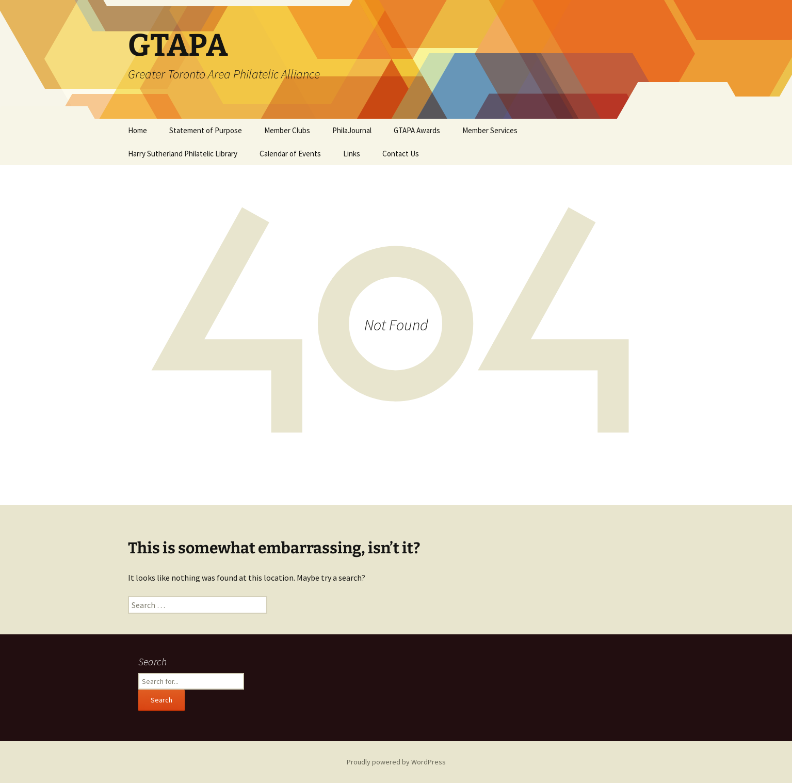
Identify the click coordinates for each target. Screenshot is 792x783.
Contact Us (400, 153)
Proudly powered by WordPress (396, 761)
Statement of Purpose (205, 130)
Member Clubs (287, 130)
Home (137, 130)
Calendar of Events (290, 153)
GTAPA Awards (417, 130)
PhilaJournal (351, 130)
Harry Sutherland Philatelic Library (182, 153)
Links (351, 153)
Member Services (490, 130)
